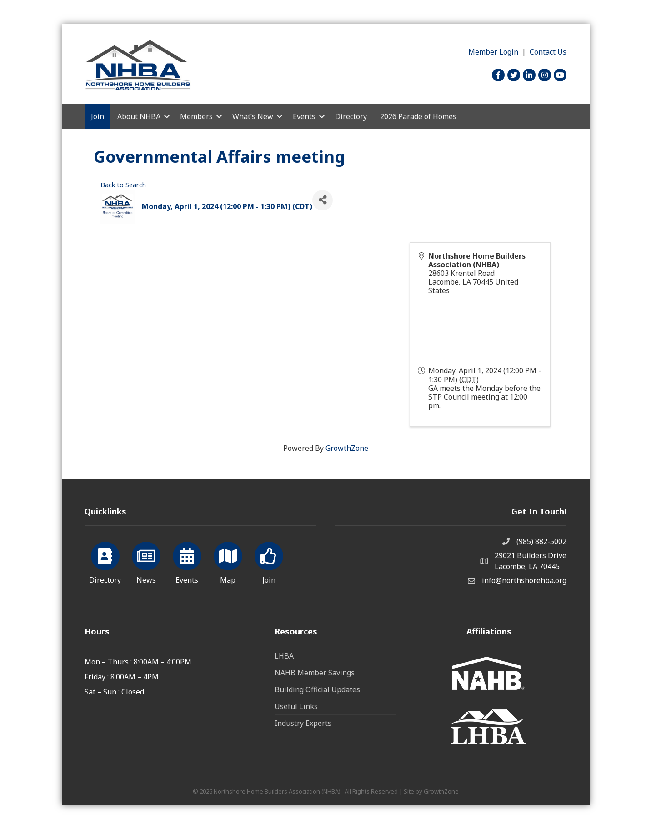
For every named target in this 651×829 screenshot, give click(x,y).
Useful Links (296, 706)
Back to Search (123, 184)
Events (304, 116)
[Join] (269, 561)
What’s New (252, 116)
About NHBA (138, 116)
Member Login (493, 52)
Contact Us (548, 52)
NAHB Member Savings (315, 673)
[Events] (187, 561)
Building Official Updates (317, 689)
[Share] (322, 200)
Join (97, 116)
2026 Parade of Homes (418, 116)
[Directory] (105, 561)
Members (196, 116)
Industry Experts (303, 723)
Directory (351, 116)
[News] (146, 561)
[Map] (228, 561)
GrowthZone (347, 448)
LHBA (284, 656)
